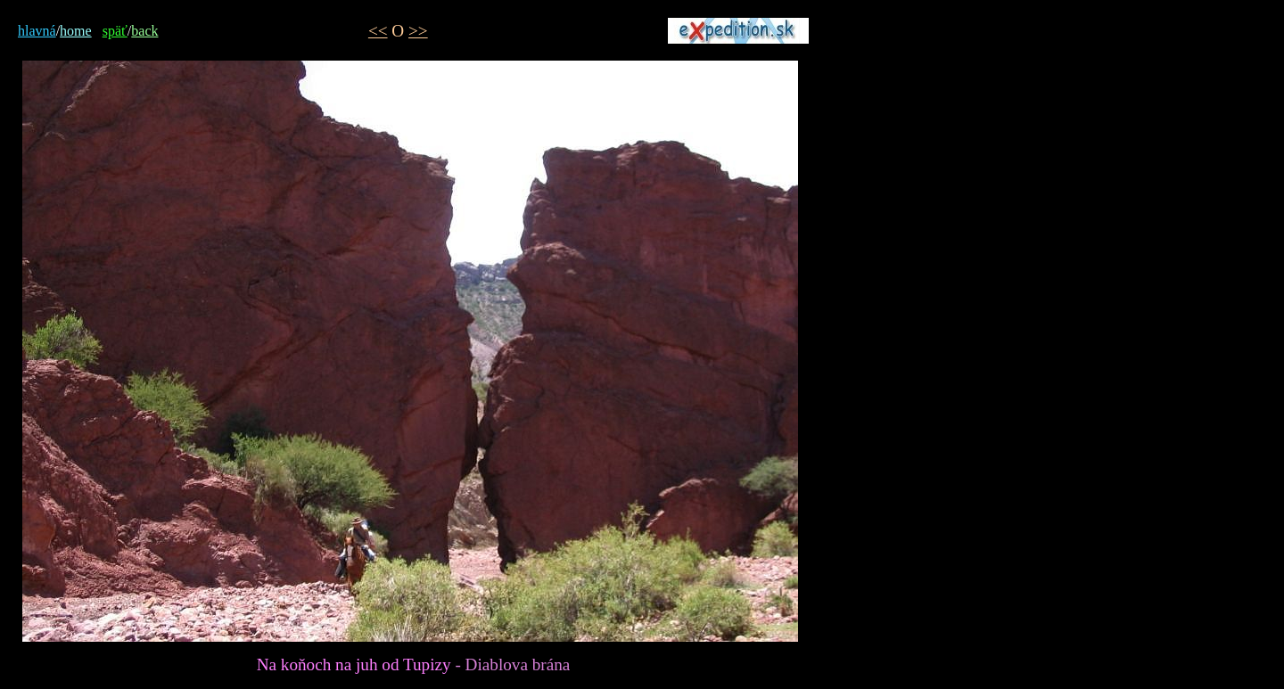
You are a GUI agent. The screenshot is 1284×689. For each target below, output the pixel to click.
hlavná (37, 30)
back (144, 30)
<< (378, 30)
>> (418, 30)
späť (115, 30)
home (76, 30)
